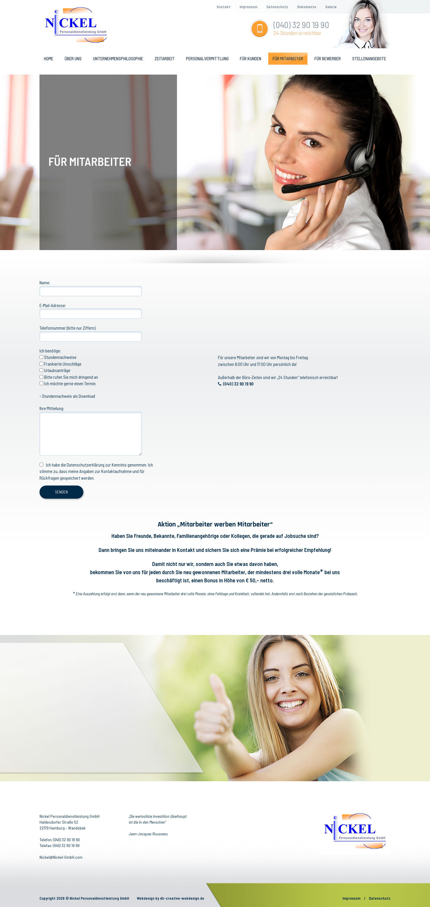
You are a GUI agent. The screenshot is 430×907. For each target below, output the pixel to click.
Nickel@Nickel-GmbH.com (60, 857)
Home (48, 58)
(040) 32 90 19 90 (301, 24)
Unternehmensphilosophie (118, 58)
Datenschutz (277, 6)
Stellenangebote (369, 58)
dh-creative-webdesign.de (182, 898)
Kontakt (224, 6)
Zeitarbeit (164, 58)
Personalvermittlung (207, 58)
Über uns (73, 58)
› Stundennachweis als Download (67, 396)
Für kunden (250, 58)
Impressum (248, 6)
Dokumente (306, 6)
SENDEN (61, 492)
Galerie (331, 6)
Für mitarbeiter (288, 58)
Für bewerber (327, 58)
